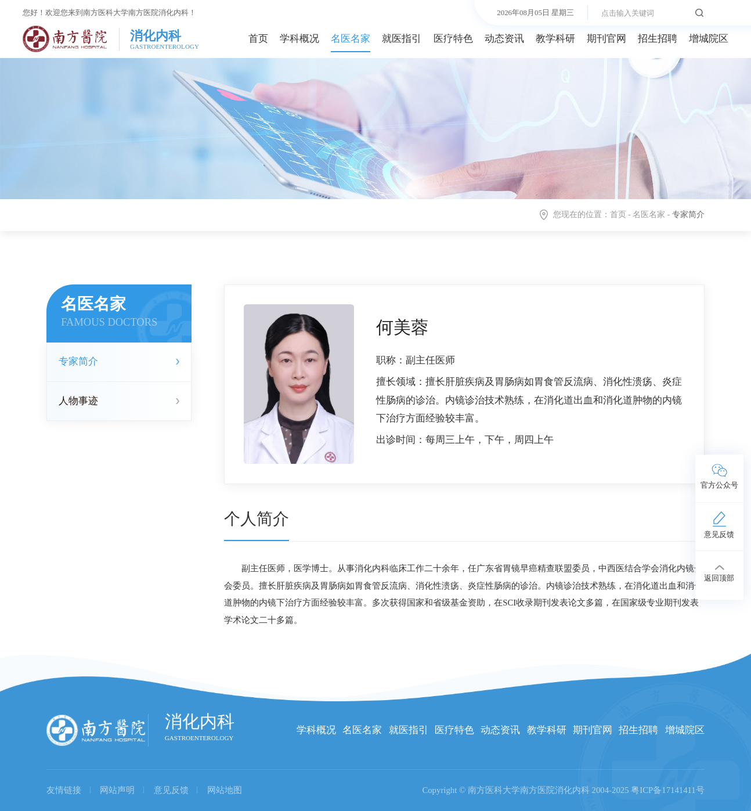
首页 (258, 38)
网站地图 (224, 790)
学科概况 (299, 38)
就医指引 (401, 38)
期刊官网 (606, 38)
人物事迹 (78, 400)
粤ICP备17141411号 (668, 790)
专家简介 (78, 361)
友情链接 (63, 790)
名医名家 (350, 38)
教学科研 (555, 38)
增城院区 (708, 38)
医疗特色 (453, 38)
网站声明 (117, 790)
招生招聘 (657, 38)
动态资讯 (504, 38)
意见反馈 (171, 790)
